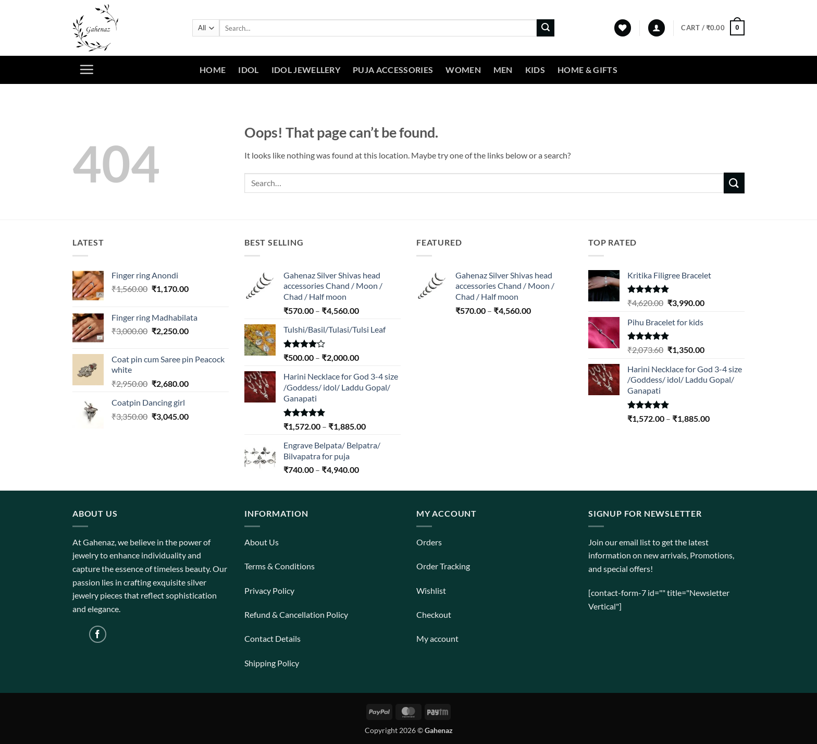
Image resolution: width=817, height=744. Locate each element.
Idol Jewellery (305, 70)
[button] (656, 27)
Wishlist (431, 590)
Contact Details (272, 638)
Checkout (433, 614)
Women (463, 70)
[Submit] (545, 28)
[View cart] (713, 28)
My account (437, 638)
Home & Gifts (587, 70)
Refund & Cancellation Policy (296, 614)
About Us (261, 542)
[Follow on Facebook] (97, 634)
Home (213, 70)
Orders (429, 542)
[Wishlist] (622, 27)
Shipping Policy (271, 663)
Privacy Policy (269, 590)
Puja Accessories (393, 70)
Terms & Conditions (279, 566)
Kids (535, 70)
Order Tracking (443, 566)
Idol (248, 70)
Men (503, 70)
